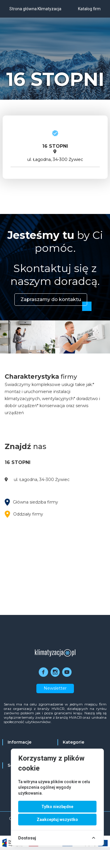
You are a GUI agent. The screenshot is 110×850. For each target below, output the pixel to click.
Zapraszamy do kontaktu (51, 299)
